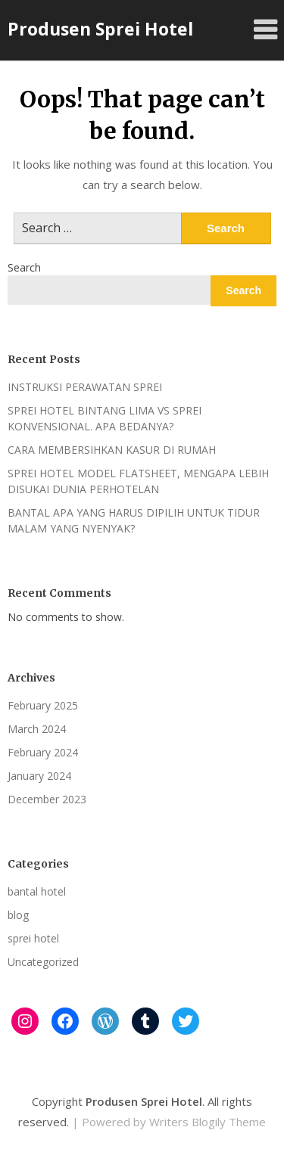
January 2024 (39, 775)
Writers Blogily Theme (207, 1121)
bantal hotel (37, 891)
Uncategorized (43, 962)
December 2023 (47, 799)
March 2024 (37, 729)
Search (24, 267)
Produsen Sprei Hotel (100, 29)
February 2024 (43, 752)
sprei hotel (33, 938)
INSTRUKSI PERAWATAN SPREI (85, 387)
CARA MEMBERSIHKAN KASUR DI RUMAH (112, 449)
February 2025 (43, 705)
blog (18, 915)
